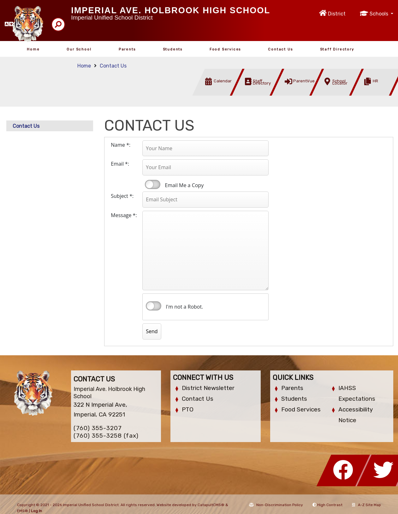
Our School (79, 49)
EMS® (22, 511)
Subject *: (122, 195)
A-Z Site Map (366, 505)
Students (172, 49)
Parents (127, 49)
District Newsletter (208, 388)
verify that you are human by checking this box (153, 306)
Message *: (124, 215)
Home (33, 49)
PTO (187, 409)
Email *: (120, 163)
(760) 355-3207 (98, 428)
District (337, 14)
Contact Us (280, 49)
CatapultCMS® (211, 505)
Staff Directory (337, 49)
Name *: (120, 144)
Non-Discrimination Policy (276, 505)
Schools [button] (379, 14)
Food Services (225, 49)
